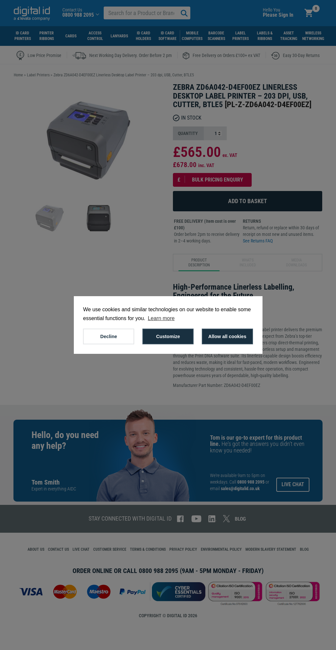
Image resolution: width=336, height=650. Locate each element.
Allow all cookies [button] (227, 336)
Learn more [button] (161, 318)
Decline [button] (108, 336)
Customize (168, 336)
